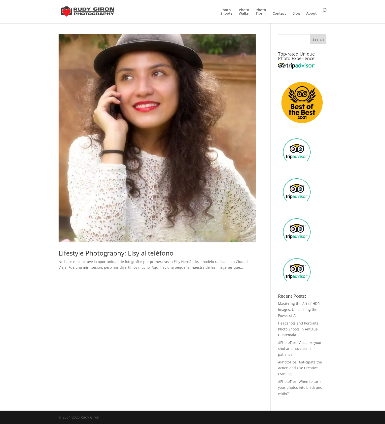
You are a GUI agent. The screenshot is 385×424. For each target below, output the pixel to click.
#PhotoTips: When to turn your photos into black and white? (300, 387)
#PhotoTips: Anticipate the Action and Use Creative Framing (300, 368)
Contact (279, 14)
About (311, 14)
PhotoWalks (244, 12)
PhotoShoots (226, 12)
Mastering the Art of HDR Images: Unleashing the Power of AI (299, 309)
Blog (296, 14)
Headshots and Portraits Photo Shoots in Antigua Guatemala (298, 329)
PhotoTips (261, 12)
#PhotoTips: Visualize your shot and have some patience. (300, 348)
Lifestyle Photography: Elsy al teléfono (116, 253)
